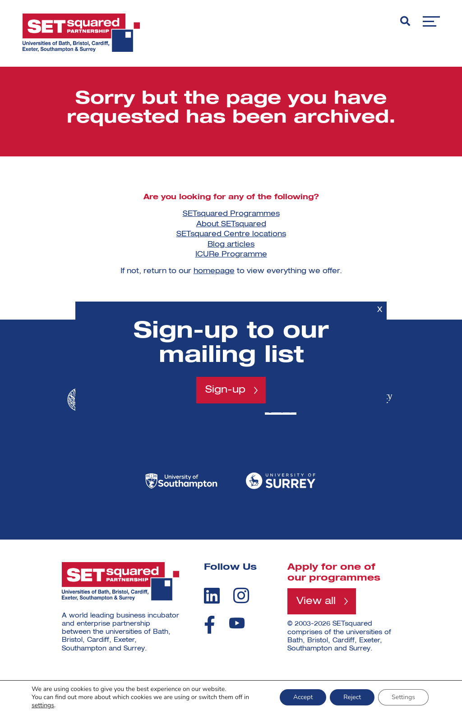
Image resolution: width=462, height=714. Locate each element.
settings (43, 705)
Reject (352, 697)
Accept (303, 697)
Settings (403, 697)
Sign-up (225, 390)
